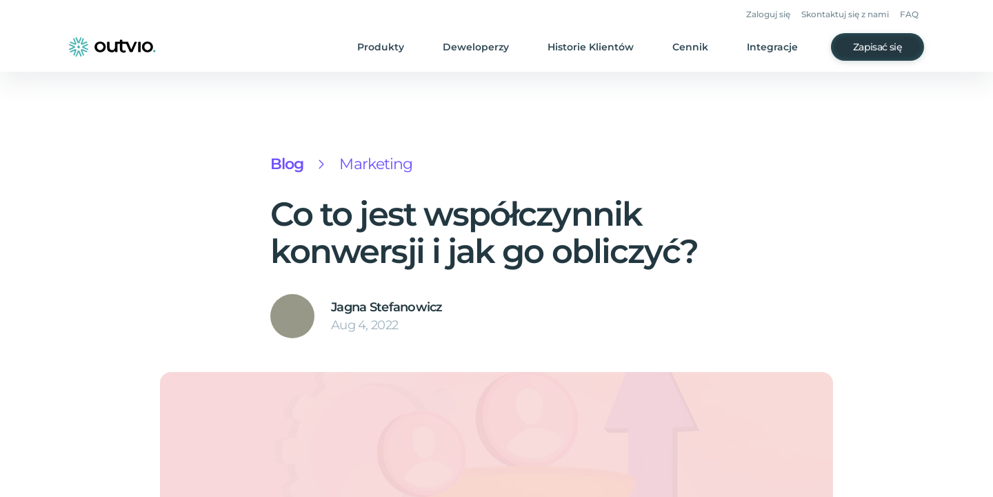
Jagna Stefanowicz (381, 307)
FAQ (911, 15)
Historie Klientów (603, 47)
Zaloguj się (775, 15)
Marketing (371, 164)
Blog (285, 164)
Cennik (699, 47)
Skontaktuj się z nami (850, 15)
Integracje (778, 47)
